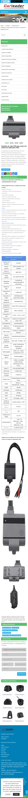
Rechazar (8, 794)
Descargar (3, 752)
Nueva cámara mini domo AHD (20, 707)
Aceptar (16, 794)
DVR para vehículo (6, 632)
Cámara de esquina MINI (8, 707)
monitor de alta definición (7, 49)
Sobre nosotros (5, 736)
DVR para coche (15, 627)
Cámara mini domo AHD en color (20, 694)
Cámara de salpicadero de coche (10, 630)
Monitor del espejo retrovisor (8, 62)
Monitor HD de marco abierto (8, 69)
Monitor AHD (4, 45)
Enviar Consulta (5, 169)
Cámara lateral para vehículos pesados (20, 721)
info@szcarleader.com (17, 772)
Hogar (2, 25)
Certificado (3, 738)
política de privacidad (15, 791)
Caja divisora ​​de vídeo (7, 93)
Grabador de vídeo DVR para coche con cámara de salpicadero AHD (13, 28)
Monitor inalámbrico (6, 66)
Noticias (3, 750)
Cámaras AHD (15, 25)
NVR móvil (4, 89)
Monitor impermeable (6, 56)
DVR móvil (4, 86)
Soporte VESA (5, 96)
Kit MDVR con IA (5, 83)
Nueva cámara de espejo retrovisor (8, 721)
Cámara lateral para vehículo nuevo (8, 694)
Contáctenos (4, 756)
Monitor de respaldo (6, 52)
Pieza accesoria (5, 99)
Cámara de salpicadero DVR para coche (11, 635)
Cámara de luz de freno (7, 79)
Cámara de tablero (6, 627)
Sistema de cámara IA (7, 72)
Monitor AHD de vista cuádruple (9, 59)
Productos (7, 25)
